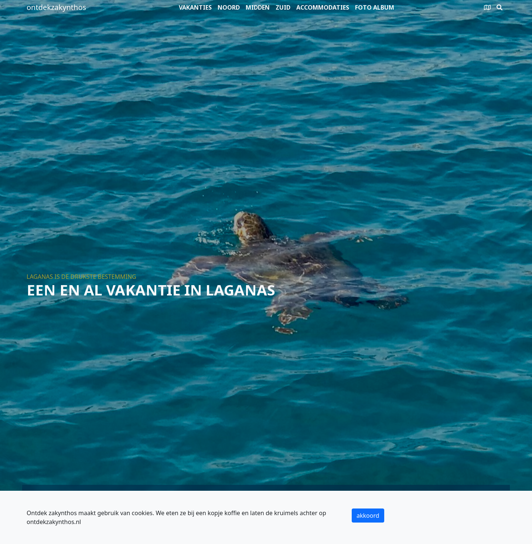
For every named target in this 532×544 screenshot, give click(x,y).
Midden (258, 7)
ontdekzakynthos (56, 7)
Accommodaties (322, 7)
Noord (229, 7)
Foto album (374, 7)
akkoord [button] (368, 515)
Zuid (283, 7)
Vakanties (195, 7)
